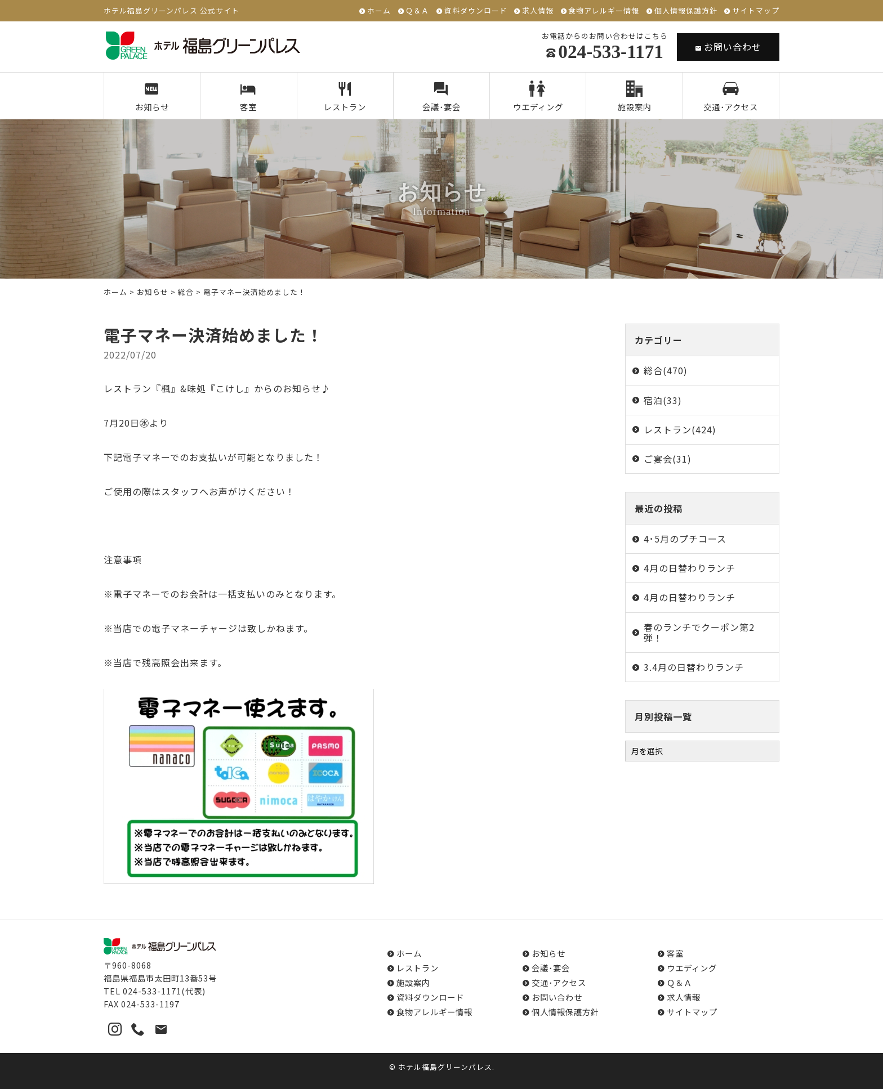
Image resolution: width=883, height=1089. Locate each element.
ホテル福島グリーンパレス (445, 1066)
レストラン (345, 97)
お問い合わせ (728, 46)
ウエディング (538, 97)
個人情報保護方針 (685, 11)
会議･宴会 (442, 97)
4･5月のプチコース (685, 538)
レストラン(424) (680, 429)
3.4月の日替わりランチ (694, 667)
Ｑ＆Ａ (417, 11)
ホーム (379, 11)
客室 (248, 97)
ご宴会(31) (668, 458)
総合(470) (666, 370)
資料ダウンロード (475, 11)
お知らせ (152, 97)
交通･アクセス (730, 97)
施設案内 (635, 97)
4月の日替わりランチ (689, 568)
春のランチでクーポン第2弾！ (699, 632)
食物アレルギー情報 (603, 11)
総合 (186, 291)
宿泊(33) (663, 400)
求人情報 (538, 11)
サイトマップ (755, 11)
